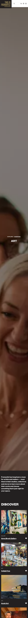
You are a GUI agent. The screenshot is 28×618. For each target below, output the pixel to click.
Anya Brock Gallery (8, 538)
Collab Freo (5, 571)
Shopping (17, 236)
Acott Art (5, 603)
